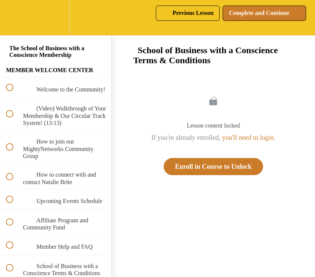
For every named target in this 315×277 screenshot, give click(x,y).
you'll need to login (248, 137)
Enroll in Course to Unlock (213, 166)
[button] (13, 17)
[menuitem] (55, 17)
